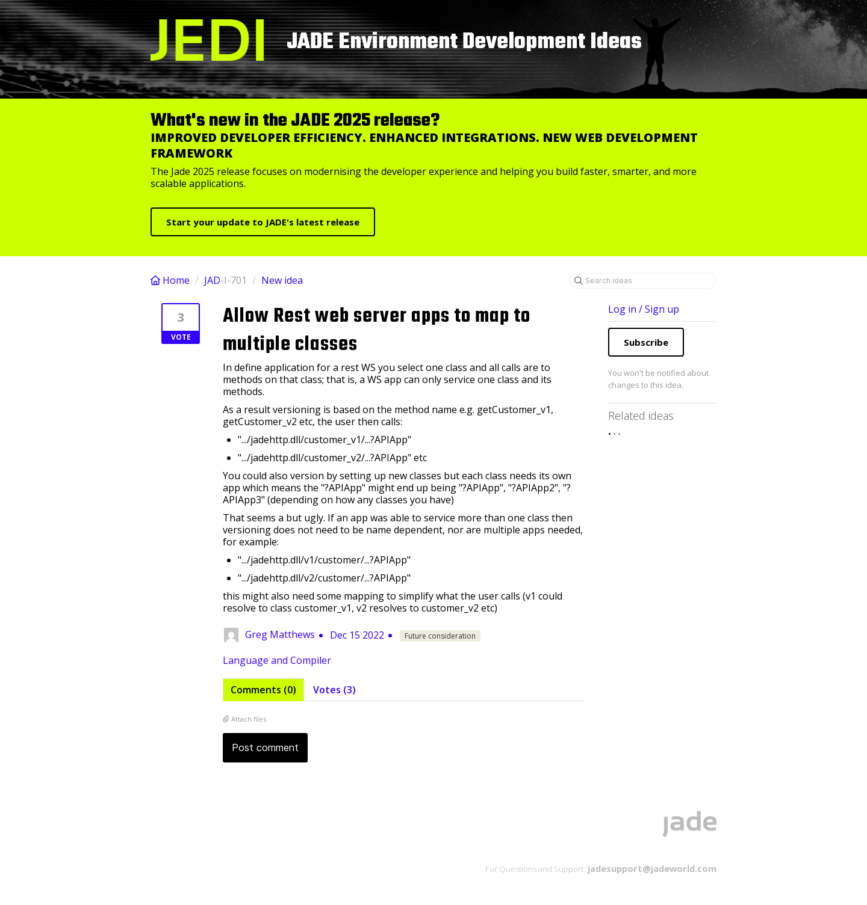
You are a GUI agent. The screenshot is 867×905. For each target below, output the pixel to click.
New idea (282, 280)
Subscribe (646, 342)
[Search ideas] (643, 281)
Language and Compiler (277, 660)
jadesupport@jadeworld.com (650, 868)
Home (171, 280)
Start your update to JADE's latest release (262, 222)
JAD (212, 280)
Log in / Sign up (643, 309)
